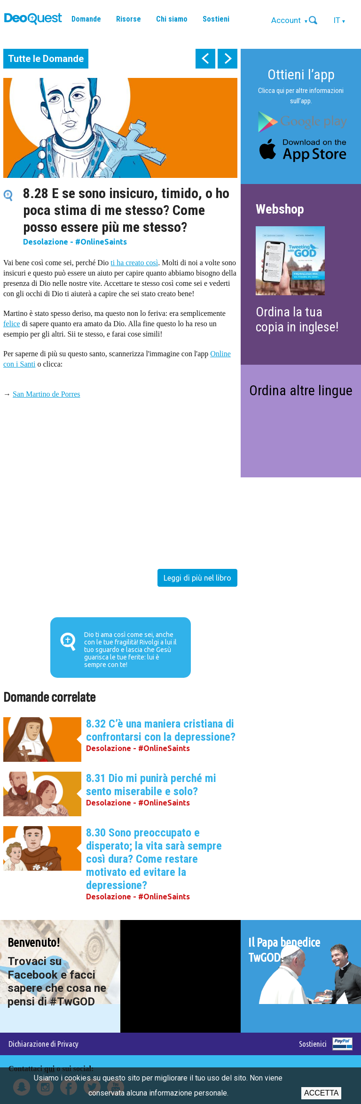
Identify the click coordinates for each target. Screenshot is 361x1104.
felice (11, 324)
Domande (86, 19)
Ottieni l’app (301, 74)
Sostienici (313, 1043)
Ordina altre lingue (301, 390)
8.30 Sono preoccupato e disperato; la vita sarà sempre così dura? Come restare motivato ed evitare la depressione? (154, 859)
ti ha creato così (134, 263)
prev (205, 59)
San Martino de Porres (46, 394)
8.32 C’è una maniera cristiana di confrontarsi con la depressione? (160, 730)
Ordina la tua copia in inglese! (297, 319)
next (227, 59)
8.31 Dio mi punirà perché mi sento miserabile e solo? (151, 785)
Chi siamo (172, 19)
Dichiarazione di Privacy (43, 1043)
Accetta (321, 1093)
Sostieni (216, 19)
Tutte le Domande (46, 58)
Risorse (128, 19)
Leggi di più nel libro (197, 578)
